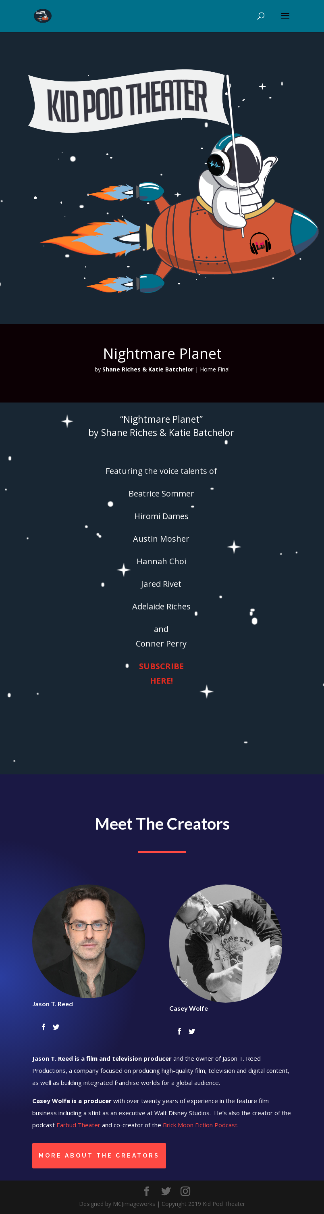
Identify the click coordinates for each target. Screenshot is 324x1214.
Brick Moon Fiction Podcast (200, 1125)
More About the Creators (99, 1155)
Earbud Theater (78, 1125)
